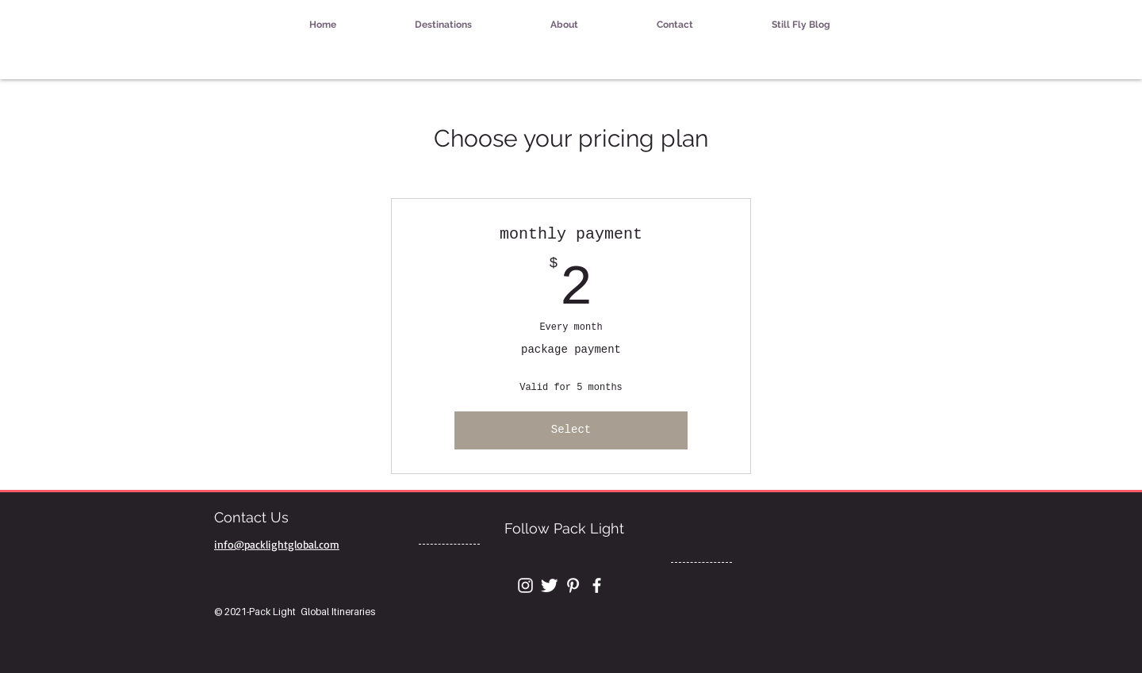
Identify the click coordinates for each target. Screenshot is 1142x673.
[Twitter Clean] (549, 585)
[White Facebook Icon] (597, 585)
